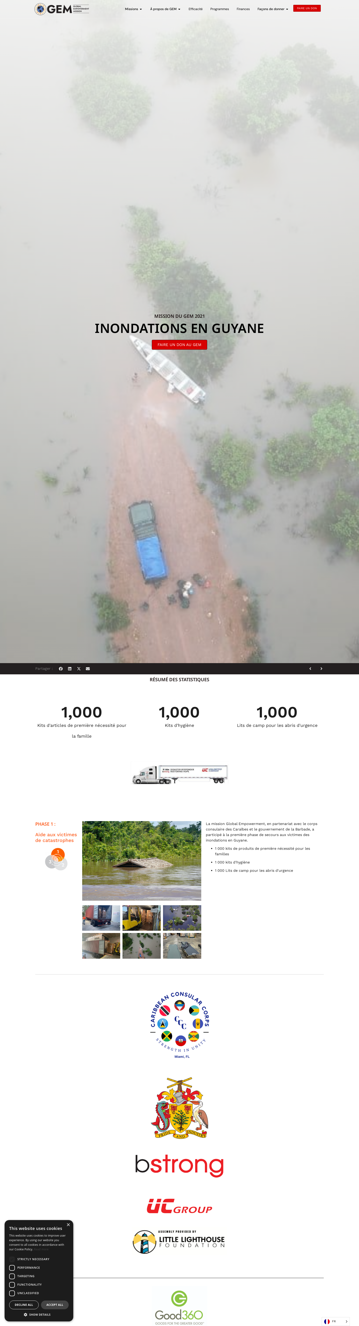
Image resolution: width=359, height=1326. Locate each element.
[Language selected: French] (336, 1321)
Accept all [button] (54, 1305)
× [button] (68, 1225)
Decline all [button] (24, 1305)
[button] (60, 668)
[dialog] (39, 1270)
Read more (41, 1249)
